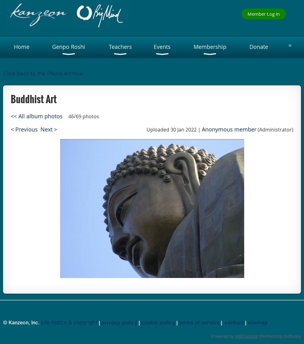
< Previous (24, 129)
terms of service (199, 322)
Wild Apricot (246, 336)
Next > (48, 129)
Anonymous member (229, 129)
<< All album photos (37, 116)
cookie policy (158, 322)
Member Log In (264, 14)
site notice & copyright (69, 322)
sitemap (258, 322)
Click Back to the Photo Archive (43, 73)
